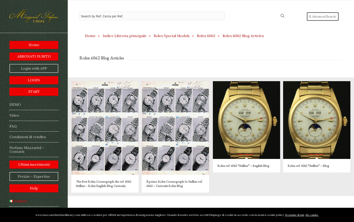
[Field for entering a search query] (152, 16)
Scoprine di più (294, 215)
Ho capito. (312, 215)
